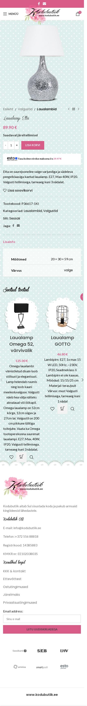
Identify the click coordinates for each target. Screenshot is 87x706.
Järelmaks (11, 594)
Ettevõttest (12, 579)
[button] (62, 409)
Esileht (8, 109)
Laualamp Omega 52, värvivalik (21, 344)
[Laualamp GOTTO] (62, 315)
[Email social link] (18, 225)
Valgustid (25, 109)
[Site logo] (42, 13)
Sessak (14, 218)
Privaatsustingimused (20, 602)
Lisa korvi (32, 145)
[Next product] (78, 109)
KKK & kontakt (14, 571)
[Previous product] (68, 109)
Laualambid (47, 109)
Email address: (13, 611)
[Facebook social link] (13, 225)
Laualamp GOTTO (62, 340)
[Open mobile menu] (10, 14)
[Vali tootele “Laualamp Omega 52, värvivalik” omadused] (21, 457)
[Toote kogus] (11, 145)
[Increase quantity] (16, 145)
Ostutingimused (15, 587)
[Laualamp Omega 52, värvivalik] (21, 315)
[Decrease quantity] (5, 145)
